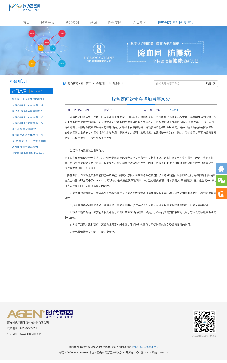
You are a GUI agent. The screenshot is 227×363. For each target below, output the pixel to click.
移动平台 (47, 22)
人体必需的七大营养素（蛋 (27, 123)
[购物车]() (164, 22)
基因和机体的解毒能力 (25, 146)
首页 (26, 22)
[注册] (182, 22)
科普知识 (72, 22)
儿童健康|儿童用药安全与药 (28, 152)
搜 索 (211, 83)
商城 (93, 22)
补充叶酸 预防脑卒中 (24, 129)
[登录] (175, 22)
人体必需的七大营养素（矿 (27, 117)
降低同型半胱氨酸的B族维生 (28, 99)
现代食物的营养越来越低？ (27, 111)
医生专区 (115, 22)
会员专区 (139, 22)
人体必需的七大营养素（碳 (27, 105)
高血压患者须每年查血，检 (27, 135)
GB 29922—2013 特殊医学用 (29, 141)
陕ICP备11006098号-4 (145, 346)
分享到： (175, 109)
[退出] (190, 22)
